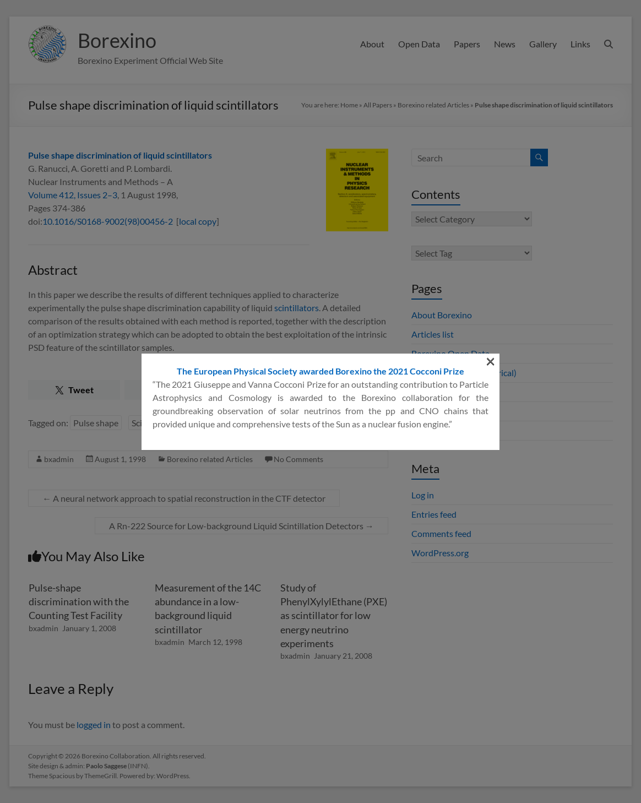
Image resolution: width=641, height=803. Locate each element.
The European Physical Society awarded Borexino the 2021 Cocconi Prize (320, 167)
